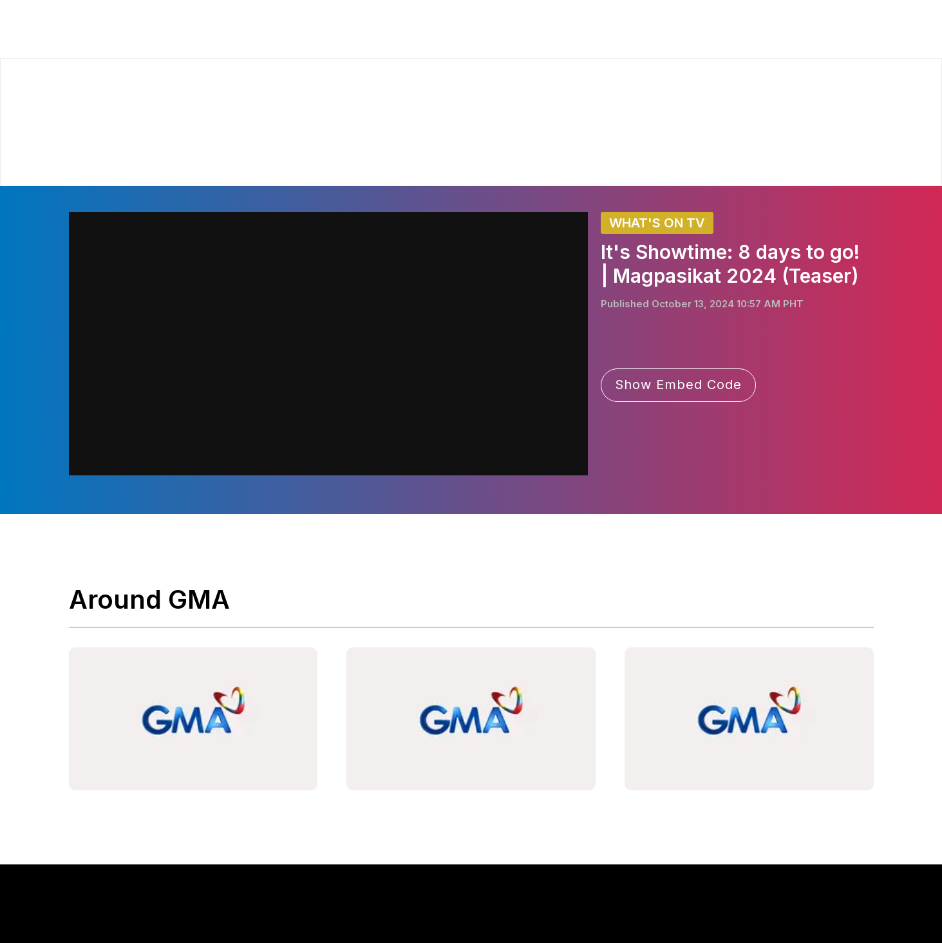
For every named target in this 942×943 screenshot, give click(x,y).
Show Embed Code (678, 384)
